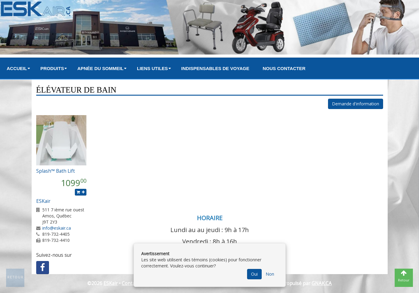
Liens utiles (152, 68)
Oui (254, 274)
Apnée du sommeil (100, 68)
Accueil (17, 68)
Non (270, 274)
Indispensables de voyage (215, 68)
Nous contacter (284, 68)
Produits (52, 68)
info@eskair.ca (56, 228)
